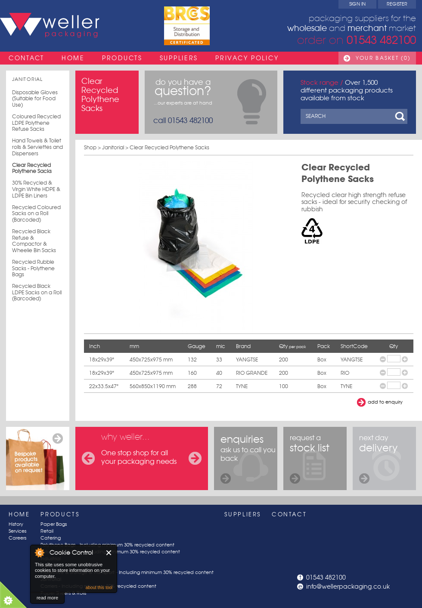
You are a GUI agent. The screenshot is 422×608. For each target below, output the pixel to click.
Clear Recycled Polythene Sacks (32, 168)
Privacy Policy (247, 58)
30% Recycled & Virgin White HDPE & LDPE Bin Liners (36, 189)
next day (378, 458)
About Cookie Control (39, 552)
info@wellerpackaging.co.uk (348, 586)
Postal (47, 565)
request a (309, 458)
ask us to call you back (248, 458)
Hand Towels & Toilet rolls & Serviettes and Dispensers (37, 147)
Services (17, 531)
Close (109, 553)
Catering (50, 538)
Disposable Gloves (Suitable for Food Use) (35, 99)
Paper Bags (53, 524)
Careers (17, 538)
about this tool (99, 587)
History (16, 524)
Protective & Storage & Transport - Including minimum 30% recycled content (127, 572)
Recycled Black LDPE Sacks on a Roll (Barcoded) (37, 292)
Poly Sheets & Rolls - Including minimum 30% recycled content (110, 552)
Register (397, 4)
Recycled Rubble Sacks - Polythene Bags (33, 268)
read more (47, 597)
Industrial (50, 559)
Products (122, 58)
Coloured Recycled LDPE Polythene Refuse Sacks (36, 123)
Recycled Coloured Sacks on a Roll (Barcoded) (36, 213)
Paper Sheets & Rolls (63, 593)
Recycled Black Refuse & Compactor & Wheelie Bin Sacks (34, 240)
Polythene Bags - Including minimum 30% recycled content (107, 545)
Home (73, 58)
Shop (90, 147)
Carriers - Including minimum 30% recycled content (98, 586)
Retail (46, 531)
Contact (26, 58)
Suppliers (179, 58)
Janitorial (27, 79)
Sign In (357, 4)
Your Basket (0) (383, 58)
